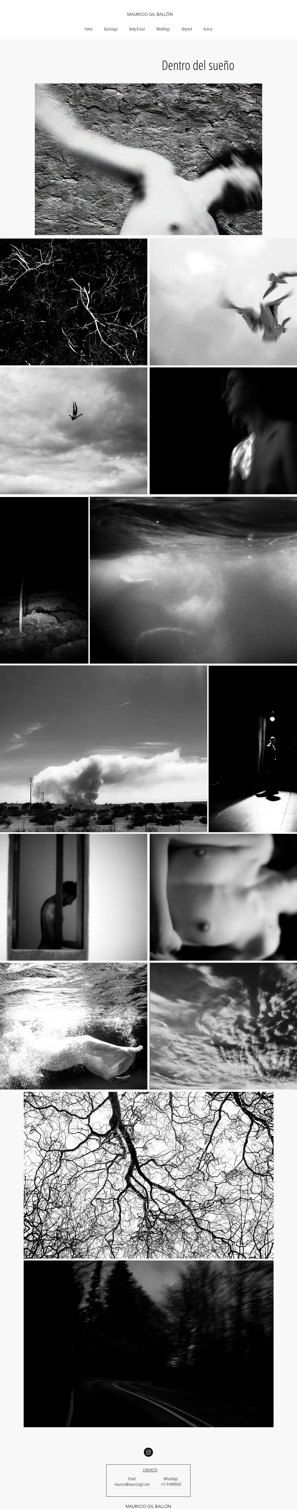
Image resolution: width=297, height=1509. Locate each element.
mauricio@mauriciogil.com (132, 1484)
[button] (187, 29)
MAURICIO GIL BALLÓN (150, 14)
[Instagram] (148, 1452)
